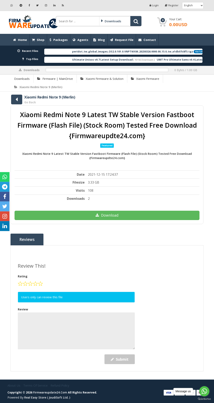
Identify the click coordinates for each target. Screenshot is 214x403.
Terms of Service (35, 385)
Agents (80, 40)
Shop (38, 40)
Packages (59, 40)
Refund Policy (60, 385)
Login (154, 5)
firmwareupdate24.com (50, 392)
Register (171, 5)
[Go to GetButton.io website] (204, 399)
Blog (99, 40)
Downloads (22, 79)
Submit (120, 359)
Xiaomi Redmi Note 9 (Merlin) (38, 87)
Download (107, 215)
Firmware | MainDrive (55, 79)
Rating (22, 276)
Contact (147, 40)
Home (20, 40)
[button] (135, 21)
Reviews (27, 239)
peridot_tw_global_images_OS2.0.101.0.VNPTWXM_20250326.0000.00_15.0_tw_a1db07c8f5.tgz (140, 51)
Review (23, 309)
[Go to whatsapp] (204, 391)
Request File (121, 40)
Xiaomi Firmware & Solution (101, 79)
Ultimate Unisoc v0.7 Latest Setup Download (110, 59)
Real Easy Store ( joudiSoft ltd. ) (47, 397)
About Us (14, 385)
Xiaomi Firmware (145, 79)
